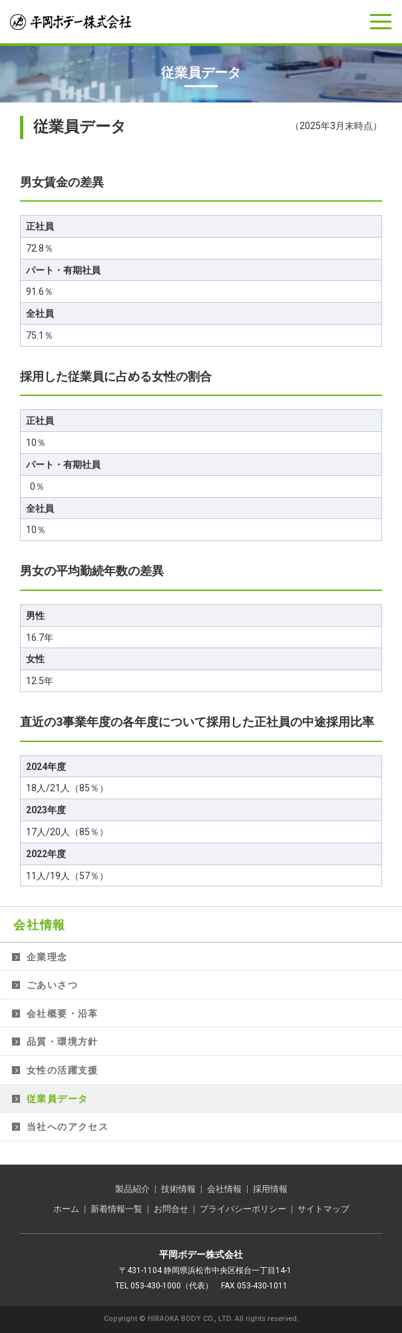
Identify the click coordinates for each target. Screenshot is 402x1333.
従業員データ (57, 1098)
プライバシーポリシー (243, 1209)
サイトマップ (323, 1209)
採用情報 (270, 1189)
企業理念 (47, 957)
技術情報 (178, 1189)
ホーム (66, 1209)
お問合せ (171, 1209)
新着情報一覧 (116, 1209)
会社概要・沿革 (63, 1013)
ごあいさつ (52, 985)
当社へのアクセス (67, 1126)
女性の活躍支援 (63, 1070)
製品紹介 (132, 1189)
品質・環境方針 (63, 1041)
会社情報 (39, 925)
